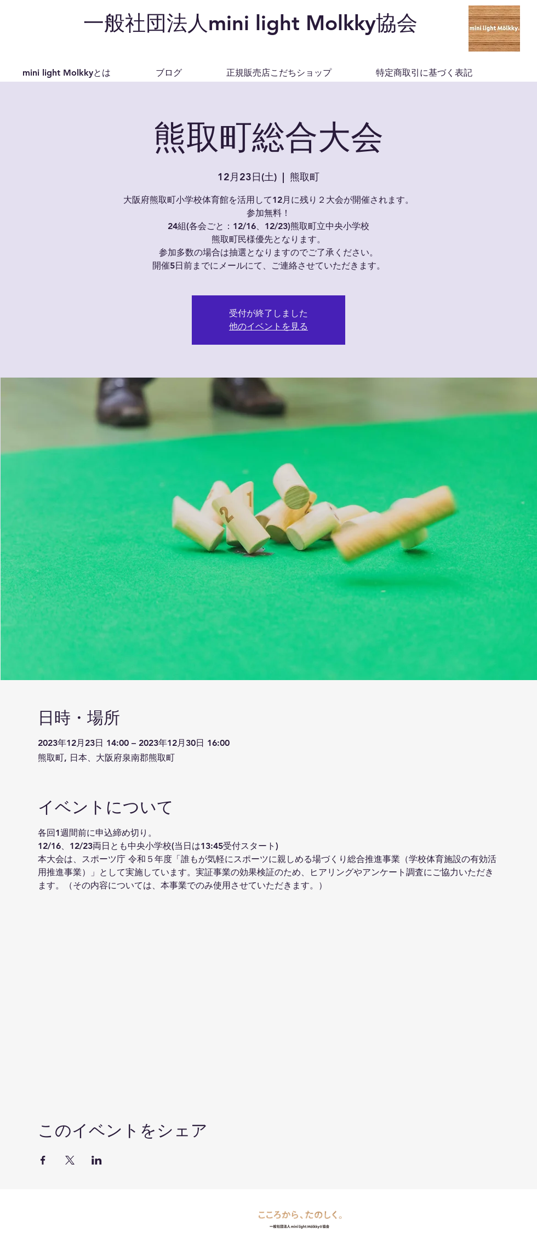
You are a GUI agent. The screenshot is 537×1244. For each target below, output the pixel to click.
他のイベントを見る (268, 326)
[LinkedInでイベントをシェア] (97, 1160)
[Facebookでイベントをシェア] (43, 1160)
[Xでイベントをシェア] (70, 1160)
